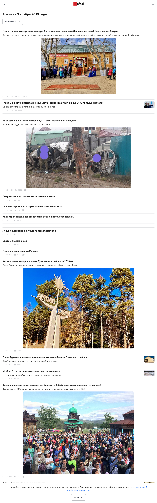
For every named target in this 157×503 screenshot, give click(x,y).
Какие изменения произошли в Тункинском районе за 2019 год (38, 261)
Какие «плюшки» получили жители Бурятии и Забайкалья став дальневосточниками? (52, 385)
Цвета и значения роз (15, 241)
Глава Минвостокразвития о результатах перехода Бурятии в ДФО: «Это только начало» (53, 102)
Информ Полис (78, 4)
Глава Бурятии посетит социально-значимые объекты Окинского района (45, 357)
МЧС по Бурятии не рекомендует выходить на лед (32, 371)
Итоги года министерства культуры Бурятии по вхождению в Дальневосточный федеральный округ (60, 31)
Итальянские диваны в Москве (20, 251)
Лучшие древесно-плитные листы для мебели (29, 230)
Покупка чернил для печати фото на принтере (29, 196)
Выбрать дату (12, 22)
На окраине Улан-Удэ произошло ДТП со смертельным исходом (39, 120)
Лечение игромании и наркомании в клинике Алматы (33, 206)
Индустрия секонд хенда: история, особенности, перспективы (38, 216)
